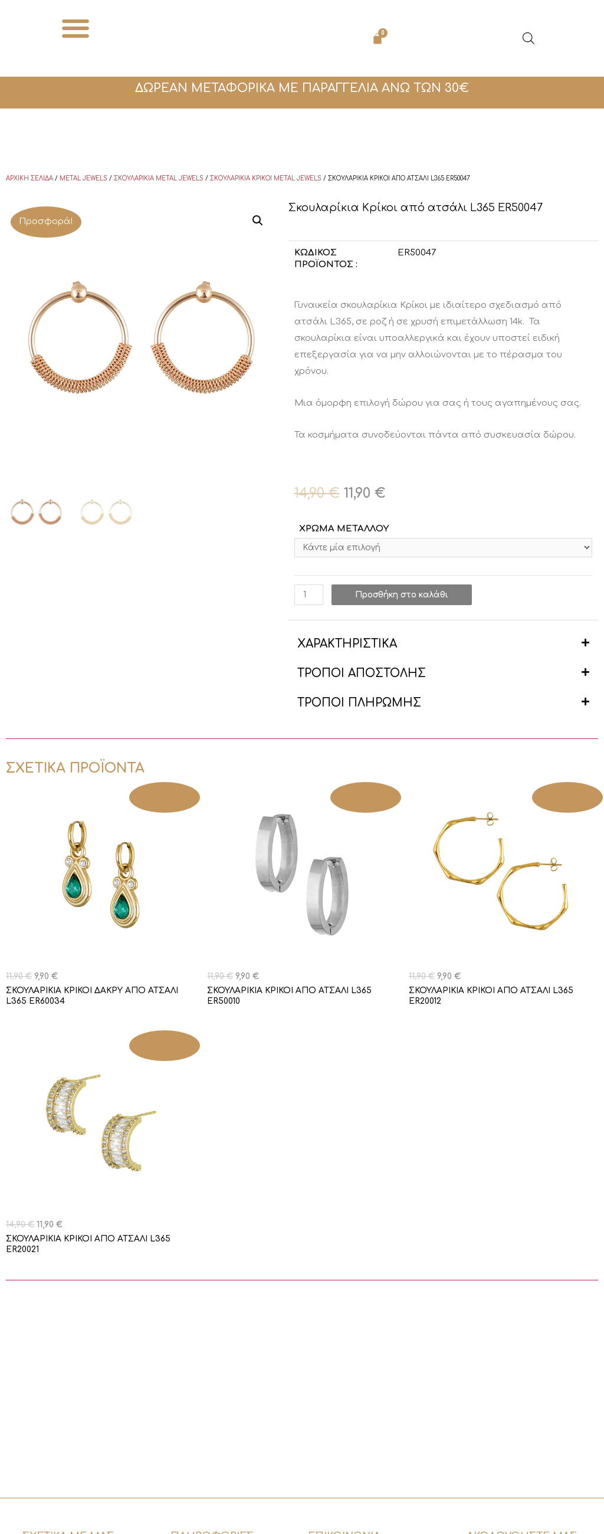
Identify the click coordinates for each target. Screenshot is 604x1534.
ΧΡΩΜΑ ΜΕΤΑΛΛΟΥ (344, 529)
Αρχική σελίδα (29, 178)
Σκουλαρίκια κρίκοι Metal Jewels (265, 178)
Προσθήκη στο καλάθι (410, 597)
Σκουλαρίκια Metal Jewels (158, 178)
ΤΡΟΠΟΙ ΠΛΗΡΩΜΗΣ (359, 705)
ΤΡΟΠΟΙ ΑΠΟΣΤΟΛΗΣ (361, 675)
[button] (76, 28)
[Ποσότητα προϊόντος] (310, 597)
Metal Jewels (83, 178)
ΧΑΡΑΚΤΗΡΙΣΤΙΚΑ (347, 646)
